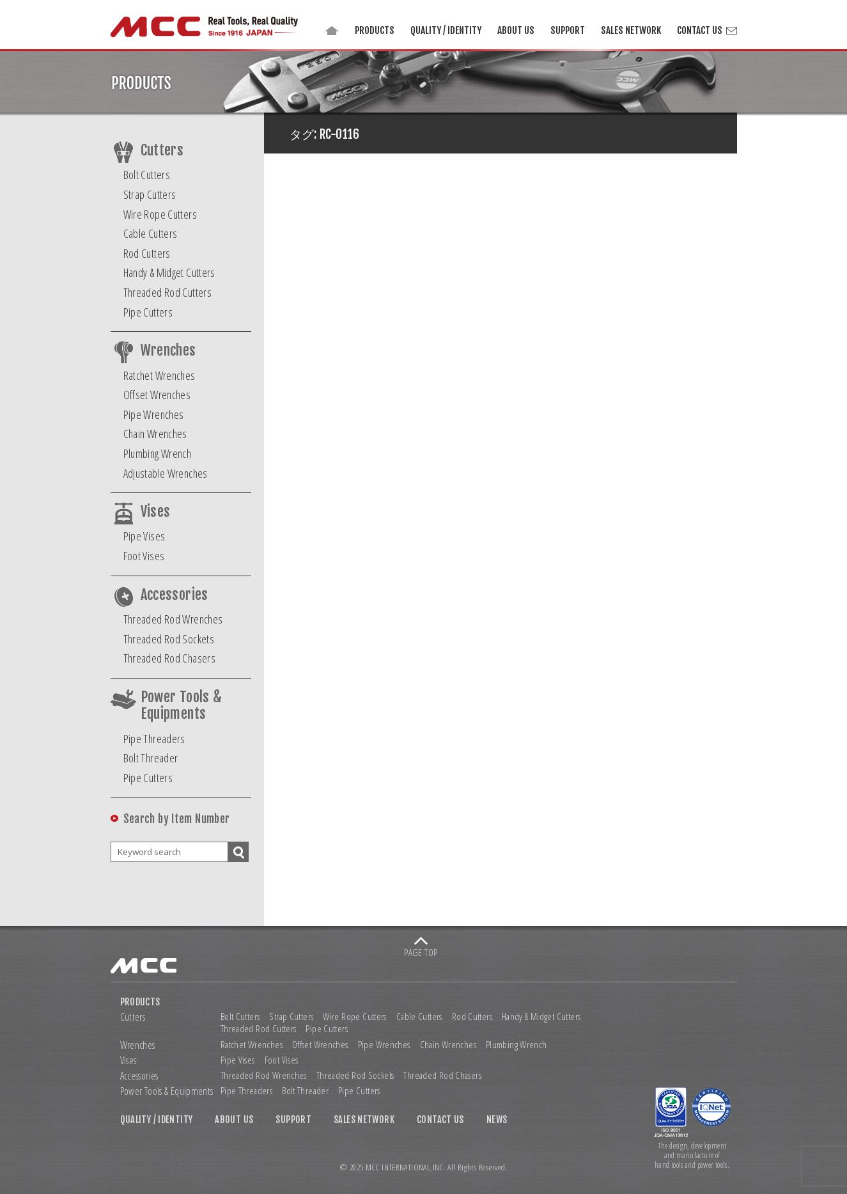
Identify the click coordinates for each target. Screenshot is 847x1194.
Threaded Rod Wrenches (173, 619)
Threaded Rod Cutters (167, 292)
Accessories (174, 594)
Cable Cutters (150, 233)
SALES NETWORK (631, 30)
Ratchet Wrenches (159, 375)
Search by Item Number (176, 819)
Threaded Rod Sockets (169, 639)
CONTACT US (699, 30)
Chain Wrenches (155, 433)
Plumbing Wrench (157, 453)
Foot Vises (144, 555)
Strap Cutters (149, 194)
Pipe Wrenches (153, 414)
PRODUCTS (374, 30)
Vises (156, 511)
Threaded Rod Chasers (169, 658)
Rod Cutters (147, 253)
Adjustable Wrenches (165, 473)
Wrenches (168, 350)
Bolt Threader (150, 758)
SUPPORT (567, 30)
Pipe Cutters (148, 312)
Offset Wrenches (157, 394)
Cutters (162, 150)
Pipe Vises (144, 536)
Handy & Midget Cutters (169, 272)
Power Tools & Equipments (181, 705)
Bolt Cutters (147, 174)
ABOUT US (515, 30)
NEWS (497, 1120)
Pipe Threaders (154, 738)
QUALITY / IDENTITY (445, 30)
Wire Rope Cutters (160, 214)
